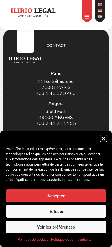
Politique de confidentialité (71, 240)
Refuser (56, 211)
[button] (103, 138)
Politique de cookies (33, 240)
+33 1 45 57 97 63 (56, 94)
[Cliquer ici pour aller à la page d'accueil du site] (33, 12)
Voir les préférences (56, 227)
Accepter (56, 195)
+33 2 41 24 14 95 (56, 124)
